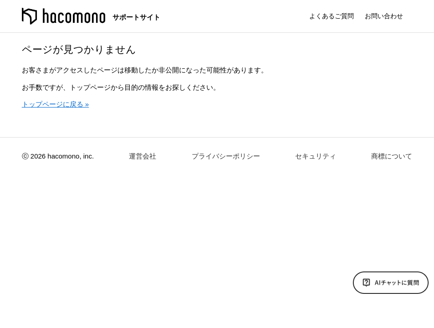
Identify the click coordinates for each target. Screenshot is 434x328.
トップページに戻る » (55, 104)
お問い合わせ (384, 16)
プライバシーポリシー (226, 156)
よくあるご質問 (331, 16)
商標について (391, 156)
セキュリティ (315, 156)
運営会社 (142, 156)
